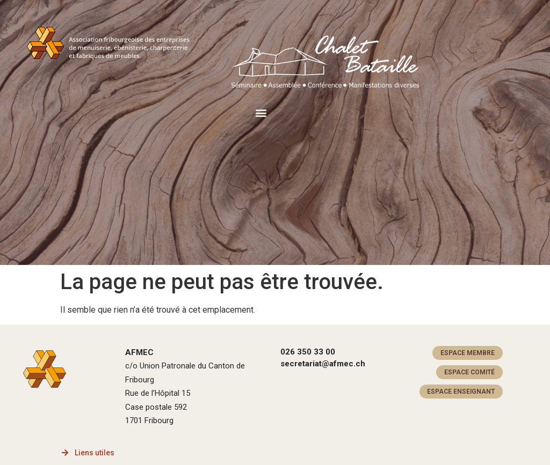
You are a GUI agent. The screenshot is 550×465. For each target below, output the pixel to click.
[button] (261, 112)
